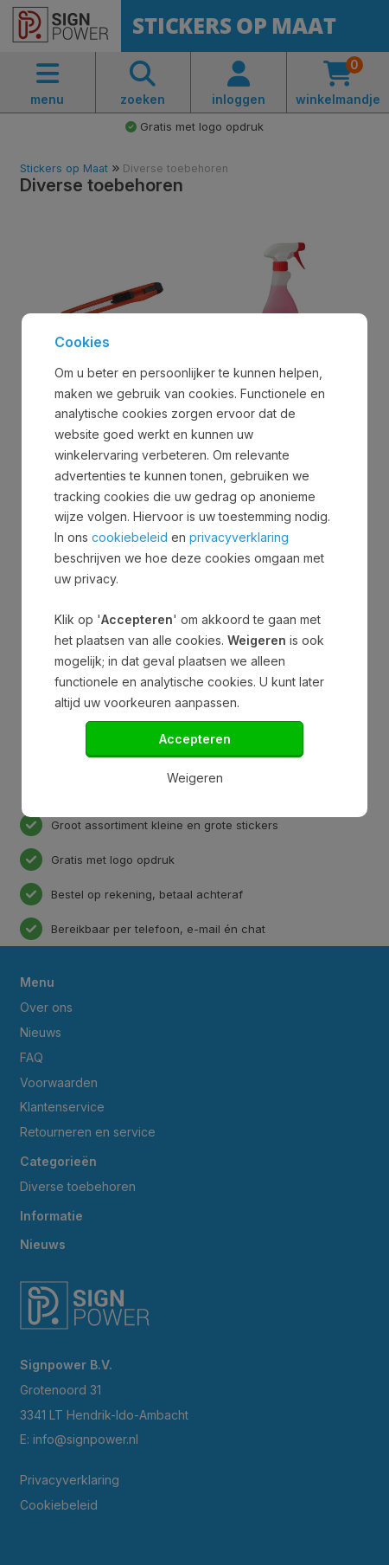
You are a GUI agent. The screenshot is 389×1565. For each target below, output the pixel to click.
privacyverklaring (239, 537)
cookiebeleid (130, 537)
